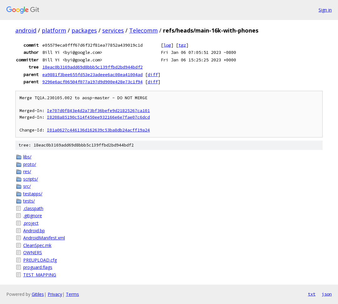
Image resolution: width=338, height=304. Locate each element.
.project (31, 223)
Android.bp (34, 231)
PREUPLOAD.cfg (40, 260)
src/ (27, 186)
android (25, 30)
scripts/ (30, 179)
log (167, 45)
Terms (72, 294)
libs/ (27, 157)
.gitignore (32, 216)
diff (153, 74)
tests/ (29, 201)
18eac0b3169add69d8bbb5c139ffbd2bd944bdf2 (92, 67)
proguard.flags (37, 267)
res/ (27, 171)
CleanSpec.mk (37, 245)
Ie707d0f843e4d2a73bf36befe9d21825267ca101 (98, 110)
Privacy (55, 294)
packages (84, 30)
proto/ (29, 164)
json (327, 294)
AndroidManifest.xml (44, 238)
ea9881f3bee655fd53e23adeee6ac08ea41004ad (92, 74)
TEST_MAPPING (39, 275)
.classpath (33, 208)
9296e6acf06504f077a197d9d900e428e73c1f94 (92, 82)
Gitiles (38, 294)
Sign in (325, 10)
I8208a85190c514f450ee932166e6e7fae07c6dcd (98, 117)
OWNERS (32, 252)
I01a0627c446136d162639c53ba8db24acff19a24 (98, 130)
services (113, 30)
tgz (182, 45)
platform (54, 30)
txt (311, 294)
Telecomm (143, 30)
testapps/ (32, 194)
